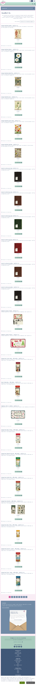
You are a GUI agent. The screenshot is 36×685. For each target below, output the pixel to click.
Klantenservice (18, 650)
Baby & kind (18, 662)
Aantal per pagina (30, 21)
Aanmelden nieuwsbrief (18, 641)
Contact (18, 655)
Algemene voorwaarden (18, 653)
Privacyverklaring (18, 656)
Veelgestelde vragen (18, 652)
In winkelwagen (18, 43)
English (18, 654)
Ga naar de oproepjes (18, 619)
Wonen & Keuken (18, 661)
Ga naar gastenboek (5, 607)
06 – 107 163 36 (18, 677)
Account (18, 651)
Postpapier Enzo (18, 659)
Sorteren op (23, 21)
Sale (18, 663)
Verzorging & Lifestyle (18, 660)
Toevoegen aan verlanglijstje (6, 45)
